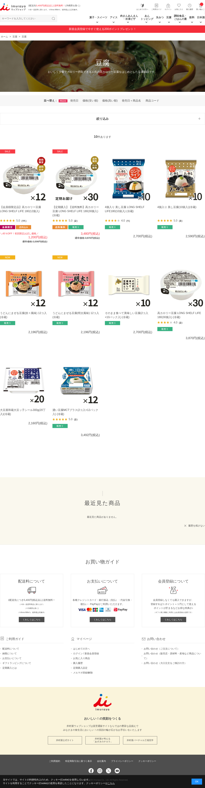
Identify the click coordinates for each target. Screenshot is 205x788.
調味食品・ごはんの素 (180, 17)
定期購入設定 (80, 667)
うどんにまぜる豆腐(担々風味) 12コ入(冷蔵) (23, 315)
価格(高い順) (110, 100)
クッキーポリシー (147, 761)
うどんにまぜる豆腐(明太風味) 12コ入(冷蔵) (75, 315)
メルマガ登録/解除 (83, 672)
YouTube (117, 770)
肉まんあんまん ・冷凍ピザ (129, 17)
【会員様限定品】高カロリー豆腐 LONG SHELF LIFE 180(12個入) (20, 209)
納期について (9, 653)
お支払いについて (12, 658)
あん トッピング (147, 17)
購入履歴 (189, 9)
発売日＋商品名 (131, 100)
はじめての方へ (142, 9)
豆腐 (168, 17)
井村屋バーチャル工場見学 (140, 740)
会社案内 (101, 761)
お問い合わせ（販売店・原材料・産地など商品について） (172, 656)
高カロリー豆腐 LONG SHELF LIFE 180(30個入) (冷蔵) (179, 315)
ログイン (168, 9)
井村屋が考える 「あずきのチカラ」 (103, 740)
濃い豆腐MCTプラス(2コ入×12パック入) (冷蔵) (75, 412)
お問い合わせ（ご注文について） (162, 648)
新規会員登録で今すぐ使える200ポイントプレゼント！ (102, 29)
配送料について (10, 648)
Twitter (108, 770)
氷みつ (160, 17)
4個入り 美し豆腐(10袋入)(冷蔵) (176, 207)
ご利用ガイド (156, 9)
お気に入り (179, 9)
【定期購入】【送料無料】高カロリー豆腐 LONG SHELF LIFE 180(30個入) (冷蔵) (75, 211)
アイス (114, 17)
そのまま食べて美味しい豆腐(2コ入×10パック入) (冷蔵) (126, 315)
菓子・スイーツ (98, 17)
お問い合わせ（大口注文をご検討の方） (165, 663)
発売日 (74, 100)
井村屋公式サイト (65, 740)
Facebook (91, 770)
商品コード (152, 100)
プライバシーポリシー (122, 761)
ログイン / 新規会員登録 (86, 653)
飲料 (191, 17)
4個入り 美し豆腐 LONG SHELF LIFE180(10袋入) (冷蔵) (124, 209)
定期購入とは (9, 667)
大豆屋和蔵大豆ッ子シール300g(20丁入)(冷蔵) (23, 412)
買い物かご (200, 6)
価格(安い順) (90, 100)
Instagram (99, 770)
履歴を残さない (196, 525)
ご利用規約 (54, 761)
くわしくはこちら (31, 619)
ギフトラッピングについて (16, 663)
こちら (111, 783)
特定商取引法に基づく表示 (78, 761)
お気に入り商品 (81, 658)
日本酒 (201, 17)
